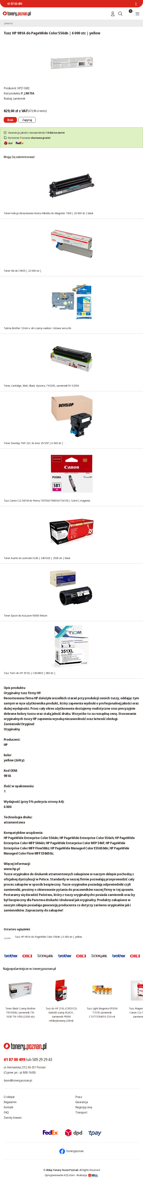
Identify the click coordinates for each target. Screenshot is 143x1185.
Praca (78, 1097)
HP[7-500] (23, 88)
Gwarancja (81, 1102)
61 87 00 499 (14, 4)
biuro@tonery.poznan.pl (18, 1080)
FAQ (6, 1112)
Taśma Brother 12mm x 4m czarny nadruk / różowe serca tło (37, 328)
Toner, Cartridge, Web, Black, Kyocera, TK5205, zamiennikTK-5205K (41, 385)
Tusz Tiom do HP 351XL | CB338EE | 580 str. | (29, 673)
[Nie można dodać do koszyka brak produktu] (10, 120)
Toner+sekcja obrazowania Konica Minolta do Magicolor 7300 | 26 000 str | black (48, 213)
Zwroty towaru (13, 1118)
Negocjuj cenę (83, 1107)
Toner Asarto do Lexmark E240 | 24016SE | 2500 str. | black (37, 558)
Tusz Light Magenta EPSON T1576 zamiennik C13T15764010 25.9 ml (102, 1012)
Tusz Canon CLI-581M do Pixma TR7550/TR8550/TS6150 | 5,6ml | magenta (47, 500)
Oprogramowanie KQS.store (60, 1175)
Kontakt (8, 1107)
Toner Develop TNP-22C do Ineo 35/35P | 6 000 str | (33, 443)
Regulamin (10, 1102)
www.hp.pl (12, 869)
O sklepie (9, 1097)
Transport (81, 1112)
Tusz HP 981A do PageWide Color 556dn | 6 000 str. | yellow (48, 936)
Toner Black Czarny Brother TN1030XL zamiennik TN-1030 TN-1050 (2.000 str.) (20, 1012)
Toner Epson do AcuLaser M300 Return (25, 615)
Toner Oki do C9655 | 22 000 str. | (22, 270)
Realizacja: (87, 1175)
